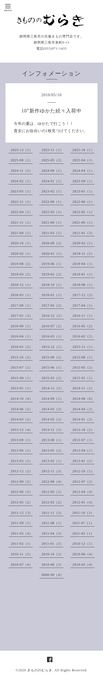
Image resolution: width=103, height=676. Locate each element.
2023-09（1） (83, 181)
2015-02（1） (83, 378)
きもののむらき (39, 670)
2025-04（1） (83, 160)
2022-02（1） (83, 212)
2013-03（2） (22, 461)
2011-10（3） (83, 513)
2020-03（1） (83, 243)
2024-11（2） (22, 171)
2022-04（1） (22, 212)
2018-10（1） (53, 285)
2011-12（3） (22, 513)
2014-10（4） (22, 399)
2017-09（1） (22, 305)
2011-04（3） (53, 533)
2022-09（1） (52, 202)
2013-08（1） (53, 440)
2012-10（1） (83, 471)
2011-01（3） (53, 544)
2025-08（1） (22, 160)
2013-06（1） (22, 450)
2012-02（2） (53, 502)
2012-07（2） (83, 482)
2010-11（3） (22, 554)
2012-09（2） (22, 482)
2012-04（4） (83, 492)
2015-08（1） (83, 357)
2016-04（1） (22, 336)
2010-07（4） (22, 565)
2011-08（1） (53, 523)
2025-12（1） (22, 150)
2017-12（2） (83, 295)
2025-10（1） (83, 150)
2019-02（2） (53, 274)
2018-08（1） (83, 285)
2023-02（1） (53, 191)
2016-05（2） (83, 326)
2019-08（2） (22, 264)
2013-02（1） (53, 461)
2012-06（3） (22, 492)
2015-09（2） (53, 357)
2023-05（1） (22, 191)
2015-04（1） (22, 378)
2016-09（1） (22, 326)
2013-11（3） (53, 430)
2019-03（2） (22, 274)
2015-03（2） (53, 378)
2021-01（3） (83, 233)
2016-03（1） (53, 336)
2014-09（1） (53, 399)
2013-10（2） (83, 430)
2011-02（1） (22, 544)
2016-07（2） (53, 326)
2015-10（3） (22, 357)
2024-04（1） (83, 171)
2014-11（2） (83, 388)
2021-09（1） (52, 222)
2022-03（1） (53, 212)
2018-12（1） (22, 285)
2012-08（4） (53, 482)
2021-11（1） (22, 222)
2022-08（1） (83, 202)
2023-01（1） (83, 191)
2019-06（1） (53, 264)
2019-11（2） (83, 254)
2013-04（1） (83, 450)
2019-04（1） (83, 264)
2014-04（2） (83, 409)
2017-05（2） (53, 305)
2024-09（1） (52, 171)
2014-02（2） (53, 419)
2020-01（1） (53, 254)
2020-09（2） (53, 243)
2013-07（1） (83, 440)
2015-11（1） (83, 347)
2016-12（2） (53, 316)
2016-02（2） (83, 336)
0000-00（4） (53, 575)
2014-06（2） (22, 409)
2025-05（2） (53, 160)
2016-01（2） (22, 347)
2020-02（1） (22, 254)
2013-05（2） (53, 450)
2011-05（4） (22, 533)
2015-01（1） (22, 388)
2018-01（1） (53, 295)
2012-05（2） (53, 492)
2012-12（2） (22, 471)
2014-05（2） (53, 409)
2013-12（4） (22, 430)
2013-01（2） (83, 461)
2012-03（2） (22, 502)
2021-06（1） (83, 222)
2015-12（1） (53, 347)
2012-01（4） (83, 502)
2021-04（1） (22, 233)
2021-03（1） (53, 233)
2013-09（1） (22, 440)
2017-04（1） (83, 305)
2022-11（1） (22, 202)
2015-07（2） (22, 367)
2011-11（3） (52, 513)
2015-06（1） (53, 367)
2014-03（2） (22, 419)
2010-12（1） (83, 544)
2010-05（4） (83, 565)
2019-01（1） (83, 274)
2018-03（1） (22, 295)
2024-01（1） (53, 181)
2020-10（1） (22, 243)
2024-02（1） (22, 181)
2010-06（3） (53, 565)
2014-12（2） (53, 388)
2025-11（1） (53, 150)
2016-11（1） (83, 316)
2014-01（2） (83, 419)
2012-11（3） (53, 471)
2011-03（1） (83, 533)
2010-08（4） (83, 554)
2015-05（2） (83, 367)
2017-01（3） (22, 316)
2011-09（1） (22, 523)
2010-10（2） (52, 554)
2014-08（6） (83, 399)
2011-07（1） (83, 523)
